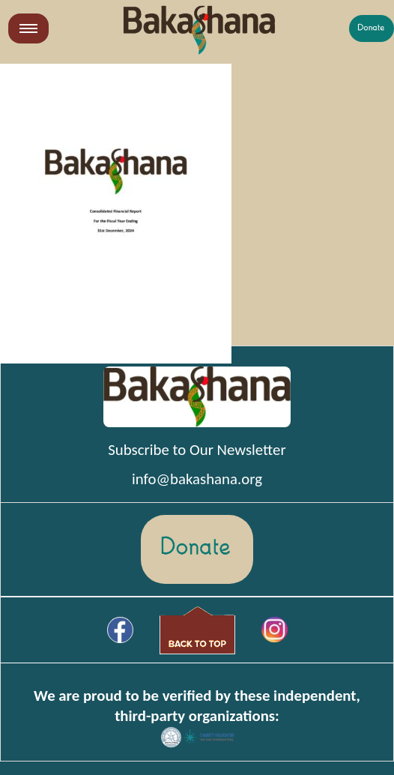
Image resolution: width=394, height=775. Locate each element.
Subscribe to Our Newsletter (196, 449)
